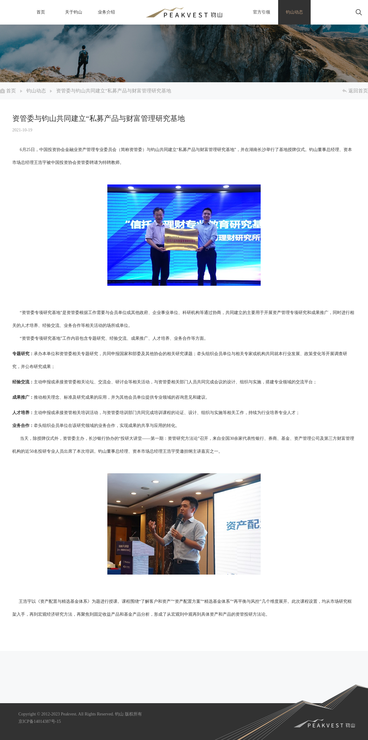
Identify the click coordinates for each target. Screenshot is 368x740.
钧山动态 (294, 12)
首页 (40, 12)
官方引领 (261, 12)
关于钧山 (73, 12)
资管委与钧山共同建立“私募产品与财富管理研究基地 (113, 90)
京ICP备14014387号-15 (39, 721)
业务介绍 (106, 12)
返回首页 (355, 90)
